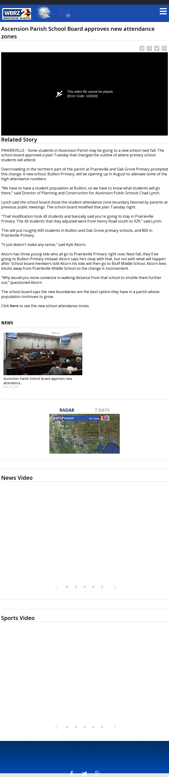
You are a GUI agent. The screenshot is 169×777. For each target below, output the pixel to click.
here (14, 305)
